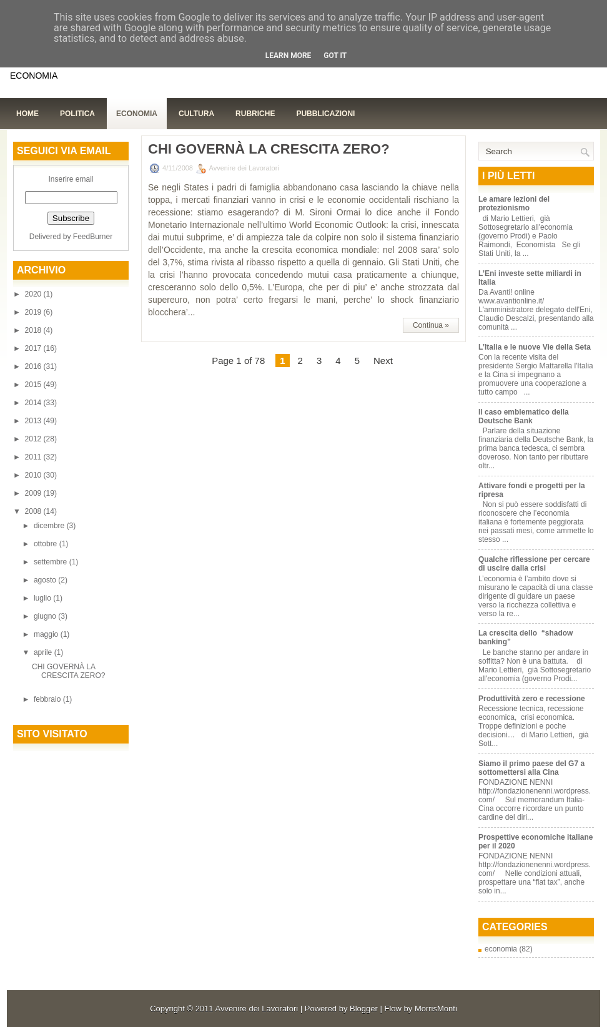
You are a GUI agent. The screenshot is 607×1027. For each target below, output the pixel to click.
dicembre (50, 525)
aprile (44, 652)
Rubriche (255, 113)
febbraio (48, 699)
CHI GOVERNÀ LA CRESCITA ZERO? (68, 671)
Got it (335, 55)
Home (27, 113)
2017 (34, 348)
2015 (34, 384)
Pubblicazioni (325, 113)
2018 (34, 330)
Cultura (196, 113)
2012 (34, 439)
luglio (43, 598)
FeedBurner (92, 236)
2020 (34, 294)
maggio (47, 634)
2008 (34, 511)
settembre (51, 562)
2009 (34, 493)
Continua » (431, 325)
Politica (77, 113)
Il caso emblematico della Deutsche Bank (523, 416)
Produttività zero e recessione (531, 698)
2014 (34, 402)
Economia (136, 113)
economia (501, 949)
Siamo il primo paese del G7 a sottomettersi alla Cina (531, 768)
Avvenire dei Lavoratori (256, 1008)
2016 (34, 366)
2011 (34, 457)
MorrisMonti (436, 1008)
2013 (34, 420)
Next (383, 360)
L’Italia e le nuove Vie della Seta (534, 347)
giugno (46, 616)
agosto (46, 580)
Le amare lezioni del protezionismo (514, 203)
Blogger (364, 1008)
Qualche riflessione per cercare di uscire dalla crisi (534, 563)
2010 (34, 475)
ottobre (46, 543)
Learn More (288, 55)
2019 (34, 312)
